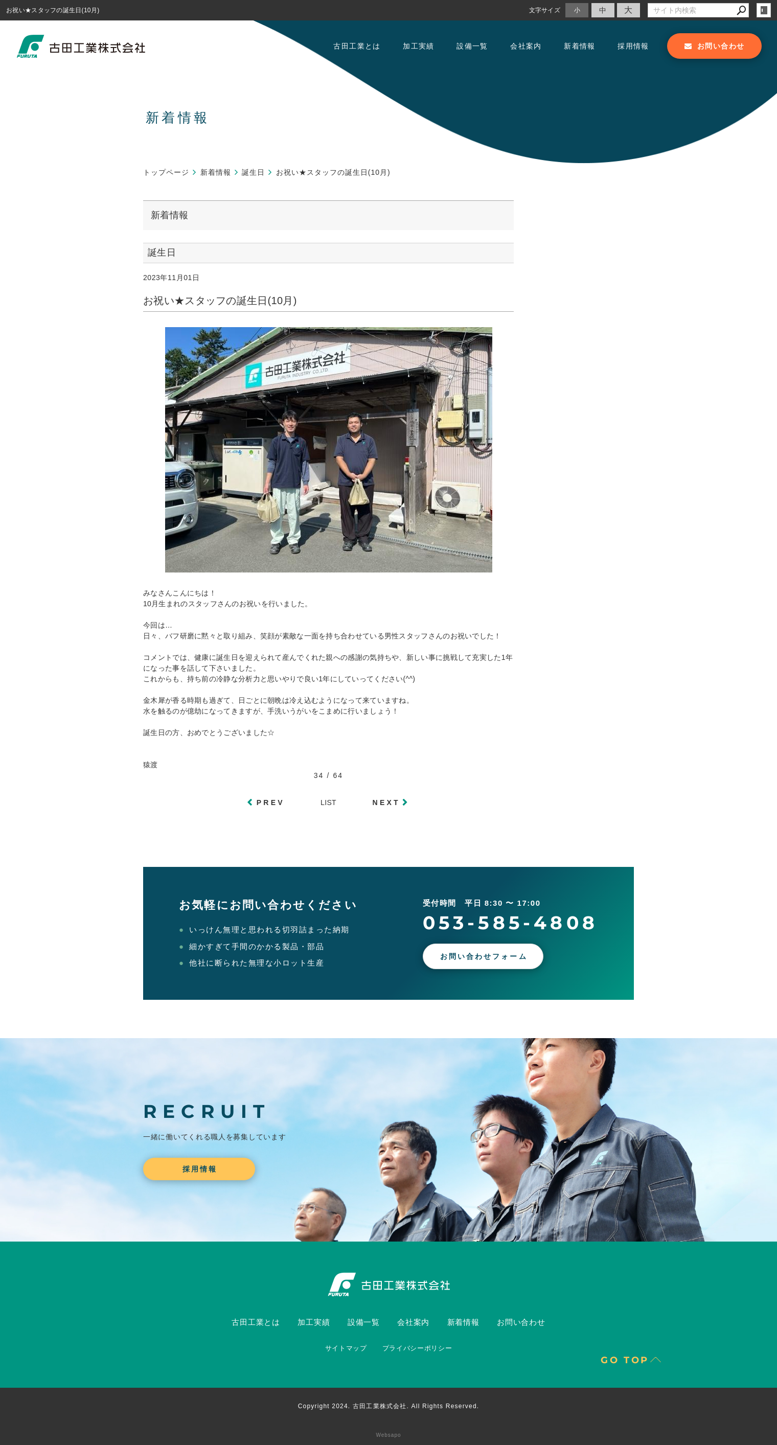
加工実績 (419, 46)
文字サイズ (545, 10)
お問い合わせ (521, 1322)
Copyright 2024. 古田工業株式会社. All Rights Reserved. (388, 1406)
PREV (271, 802)
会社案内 (526, 46)
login (764, 10)
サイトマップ (346, 1348)
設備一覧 (472, 46)
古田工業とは (356, 46)
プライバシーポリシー (417, 1348)
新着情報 (580, 46)
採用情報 (633, 46)
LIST (328, 802)
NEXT (386, 802)
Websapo (388, 1435)
